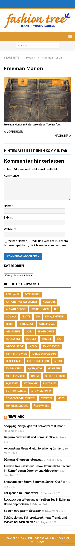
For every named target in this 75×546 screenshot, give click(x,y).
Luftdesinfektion (38, 361)
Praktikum (49, 383)
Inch (59, 339)
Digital (26, 316)
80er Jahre (12, 294)
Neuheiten (54, 368)
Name (8, 206)
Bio (56, 309)
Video (61, 398)
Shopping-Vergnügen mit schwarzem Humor (33, 426)
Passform (12, 383)
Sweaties (46, 398)
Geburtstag (47, 324)
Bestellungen (40, 309)
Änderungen (41, 405)
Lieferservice (14, 361)
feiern (9, 324)
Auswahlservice (16, 309)
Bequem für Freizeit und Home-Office (29, 437)
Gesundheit (13, 331)
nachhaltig (35, 368)
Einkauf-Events (55, 316)
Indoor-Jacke (14, 346)
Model (58, 361)
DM (38, 316)
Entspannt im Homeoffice (21, 493)
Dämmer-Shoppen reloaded (22, 459)
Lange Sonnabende (44, 353)
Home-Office (46, 331)
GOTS (29, 331)
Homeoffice (13, 339)
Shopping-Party (41, 391)
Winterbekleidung (17, 405)
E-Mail (8, 217)
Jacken (33, 346)
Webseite (10, 229)
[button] (69, 4)
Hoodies (31, 339)
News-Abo (16, 416)
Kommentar (12, 175)
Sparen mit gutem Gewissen (22, 511)
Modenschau (14, 368)
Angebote (49, 301)
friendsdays (26, 324)
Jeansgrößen (51, 346)
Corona (11, 316)
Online (35, 376)
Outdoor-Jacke (55, 376)
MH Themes (37, 542)
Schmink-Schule (16, 391)
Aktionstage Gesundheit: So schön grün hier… (34, 448)
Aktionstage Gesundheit (21, 301)
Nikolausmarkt (15, 376)
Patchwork (31, 383)
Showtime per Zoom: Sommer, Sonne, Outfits (34, 482)
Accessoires (32, 294)
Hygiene (46, 339)
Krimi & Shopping (16, 353)
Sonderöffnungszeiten (20, 398)
